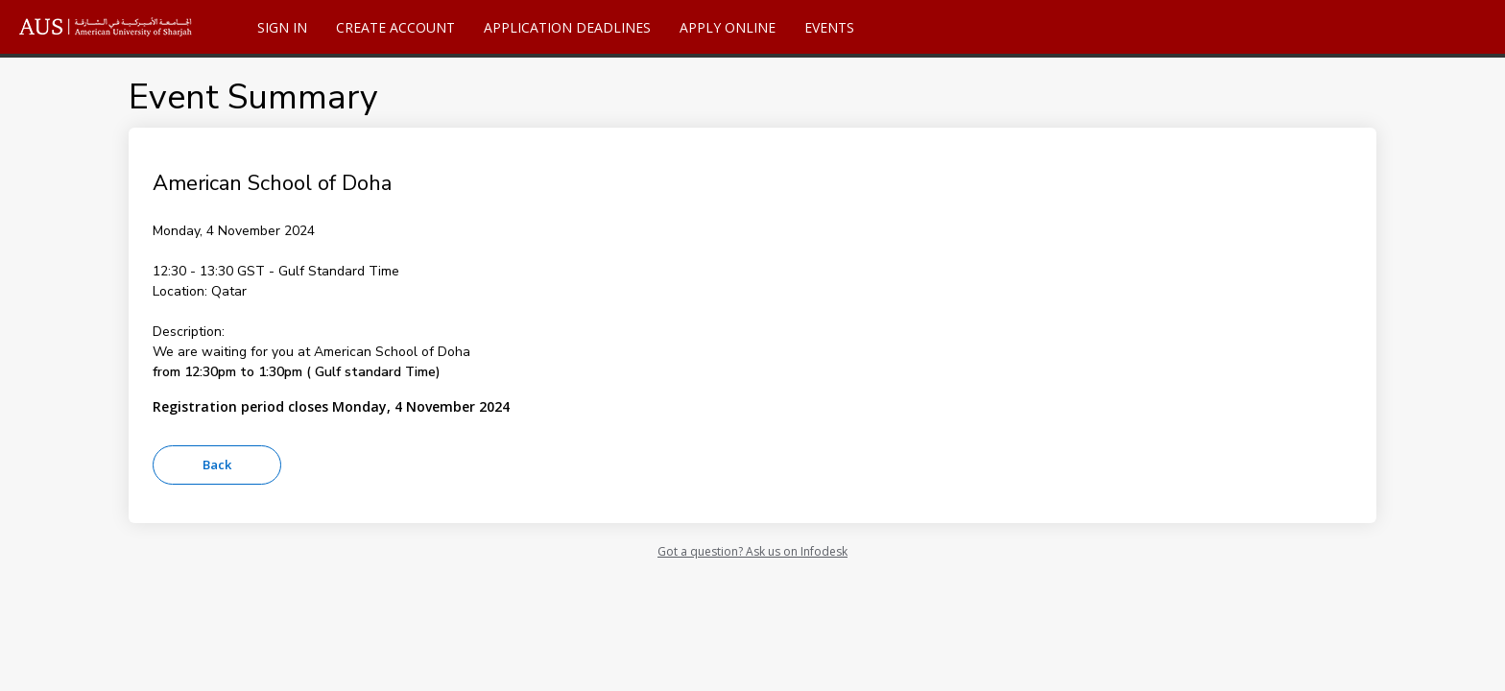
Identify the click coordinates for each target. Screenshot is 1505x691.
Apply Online (728, 27)
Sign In (282, 27)
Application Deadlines (567, 27)
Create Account (395, 27)
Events (829, 27)
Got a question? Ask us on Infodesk (752, 551)
